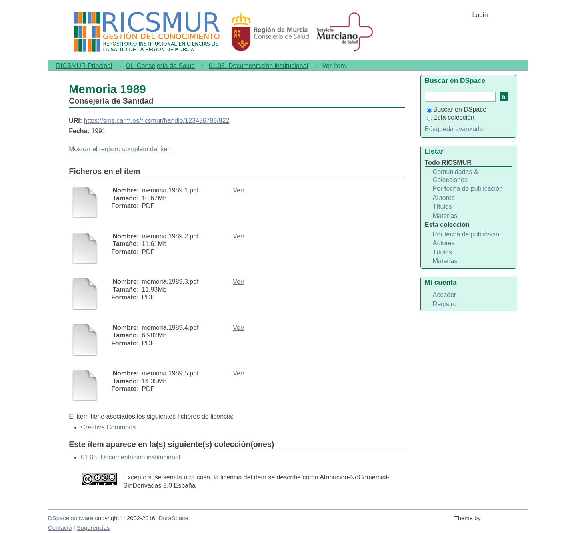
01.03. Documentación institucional (258, 65)
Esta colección (450, 117)
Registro (445, 304)
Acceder (444, 294)
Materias (445, 215)
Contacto (60, 528)
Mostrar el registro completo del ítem (121, 149)
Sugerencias (93, 528)
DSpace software (70, 518)
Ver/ (238, 190)
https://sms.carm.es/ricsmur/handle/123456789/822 (157, 120)
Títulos (442, 206)
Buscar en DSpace (456, 109)
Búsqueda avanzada (454, 129)
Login (480, 15)
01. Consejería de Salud (160, 65)
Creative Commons (108, 427)
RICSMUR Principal (84, 65)
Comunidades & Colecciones (455, 175)
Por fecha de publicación (468, 188)
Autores (444, 197)
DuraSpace (173, 518)
